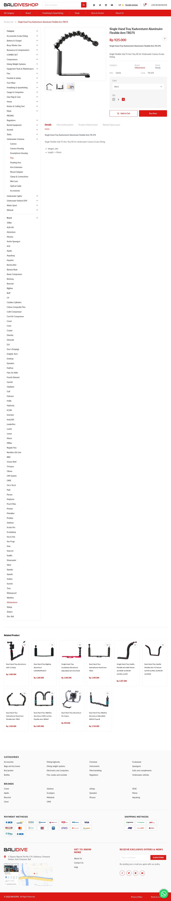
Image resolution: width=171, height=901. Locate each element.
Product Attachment (88, 124)
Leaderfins (11, 424)
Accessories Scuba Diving (17, 36)
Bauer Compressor (14, 274)
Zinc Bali (10, 616)
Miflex (9, 443)
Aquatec (10, 260)
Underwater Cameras (15, 139)
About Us (120, 13)
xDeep (92, 789)
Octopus (10, 466)
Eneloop (10, 358)
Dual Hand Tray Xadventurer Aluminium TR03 (97, 667)
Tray (11, 158)
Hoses (9, 101)
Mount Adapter (16, 172)
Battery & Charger (14, 41)
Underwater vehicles (140, 775)
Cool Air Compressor (15, 316)
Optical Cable (15, 186)
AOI (8, 246)
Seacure (10, 551)
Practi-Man (11, 504)
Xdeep (9, 607)
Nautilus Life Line (14, 452)
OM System (12, 476)
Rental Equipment (14, 125)
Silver (9, 565)
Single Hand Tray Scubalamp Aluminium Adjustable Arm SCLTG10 (70, 667)
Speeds (10, 574)
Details (48, 124)
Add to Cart (125, 113)
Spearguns (136, 766)
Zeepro (10, 612)
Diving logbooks (53, 762)
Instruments (94, 766)
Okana (9, 471)
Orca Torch (11, 485)
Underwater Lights (14, 196)
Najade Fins (11, 448)
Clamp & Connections (19, 176)
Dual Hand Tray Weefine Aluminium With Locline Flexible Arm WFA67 (42, 716)
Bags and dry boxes (12, 766)
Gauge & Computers (15, 92)
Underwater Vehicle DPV (17, 201)
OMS (9, 480)
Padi (8, 490)
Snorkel (10, 130)
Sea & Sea (11, 537)
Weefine (10, 598)
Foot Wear (11, 83)
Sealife (9, 555)
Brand (28, 13)
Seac (9, 546)
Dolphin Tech (12, 354)
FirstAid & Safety (14, 78)
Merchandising (96, 770)
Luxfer (9, 429)
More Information (65, 124)
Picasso (93, 797)
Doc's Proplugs (13, 349)
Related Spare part (111, 124)
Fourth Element (13, 377)
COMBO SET (12, 55)
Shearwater (11, 560)
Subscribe (158, 857)
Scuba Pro (11, 527)
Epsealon (10, 363)
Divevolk (10, 340)
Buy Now (153, 113)
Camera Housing (17, 148)
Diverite (10, 335)
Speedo (10, 569)
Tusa (9, 588)
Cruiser (10, 330)
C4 (8, 298)
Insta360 (10, 419)
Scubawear (136, 762)
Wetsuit (10, 210)
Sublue (9, 579)
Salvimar (10, 523)
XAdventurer (12, 602)
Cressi (9, 321)
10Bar (9, 223)
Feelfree (10, 368)
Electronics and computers (58, 770)
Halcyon (10, 396)
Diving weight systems (56, 766)
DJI (8, 344)
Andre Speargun (13, 241)
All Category (9, 13)
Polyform (10, 499)
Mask (9, 111)
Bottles (7, 775)
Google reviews (131, 5)
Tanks (9, 134)
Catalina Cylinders (14, 302)
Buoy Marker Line (14, 45)
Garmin (10, 382)
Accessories (15, 191)
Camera (13, 144)
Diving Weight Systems (16, 64)
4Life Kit (10, 227)
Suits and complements (141, 770)
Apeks (9, 251)
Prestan (10, 508)
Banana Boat (12, 269)
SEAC (134, 789)
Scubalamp (11, 532)
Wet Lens (14, 181)
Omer (6, 802)
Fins (8, 73)
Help (76, 867)
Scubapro (51, 793)
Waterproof (11, 593)
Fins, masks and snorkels (57, 775)
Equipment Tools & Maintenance (20, 69)
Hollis (9, 401)
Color (114, 80)
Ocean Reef (11, 462)
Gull (8, 391)
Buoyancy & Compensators (18, 50)
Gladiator (10, 387)
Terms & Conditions (159, 897)
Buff (8, 293)
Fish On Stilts (12, 373)
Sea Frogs (11, 541)
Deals (77, 13)
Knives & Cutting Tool (15, 106)
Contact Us (78, 863)
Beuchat (10, 283)
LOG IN (159, 5)
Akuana (10, 237)
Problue (10, 518)
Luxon (9, 433)
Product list (8, 22)
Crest (9, 326)
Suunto (10, 583)
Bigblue (10, 288)
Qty (113, 95)
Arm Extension (16, 167)
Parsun (9, 494)
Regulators (11, 120)
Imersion (10, 415)
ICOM (9, 410)
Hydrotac (11, 405)
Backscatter (11, 265)
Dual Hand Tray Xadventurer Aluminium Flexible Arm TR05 (15, 716)
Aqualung (11, 255)
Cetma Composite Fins (16, 307)
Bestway (10, 279)
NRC (9, 457)
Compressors (12, 59)
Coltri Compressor (14, 312)
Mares (9, 438)
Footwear (93, 762)
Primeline (10, 513)
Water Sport (12, 205)
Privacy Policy (136, 897)
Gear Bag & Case (14, 97)
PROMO (10, 116)
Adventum (11, 232)
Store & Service (97, 13)
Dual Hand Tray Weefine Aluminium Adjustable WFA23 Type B (98, 716)
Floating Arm (15, 162)
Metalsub (50, 797)
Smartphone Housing (19, 153)
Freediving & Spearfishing (52, 13)
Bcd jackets (8, 770)
